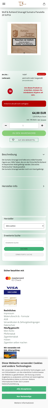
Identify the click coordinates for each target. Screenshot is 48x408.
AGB (6, 319)
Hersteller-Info (9, 186)
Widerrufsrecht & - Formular (16, 316)
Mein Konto (9, 330)
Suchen (24, 249)
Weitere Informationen (24, 403)
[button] (6, 125)
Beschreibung (9, 154)
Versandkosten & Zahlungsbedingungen (22, 322)
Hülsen (7, 339)
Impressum (9, 313)
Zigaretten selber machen (15, 342)
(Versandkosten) (27, 80)
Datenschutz (9, 325)
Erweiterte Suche (24, 254)
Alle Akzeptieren (24, 389)
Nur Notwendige (24, 396)
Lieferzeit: (6, 78)
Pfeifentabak (9, 333)
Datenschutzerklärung (10, 384)
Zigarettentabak (11, 336)
